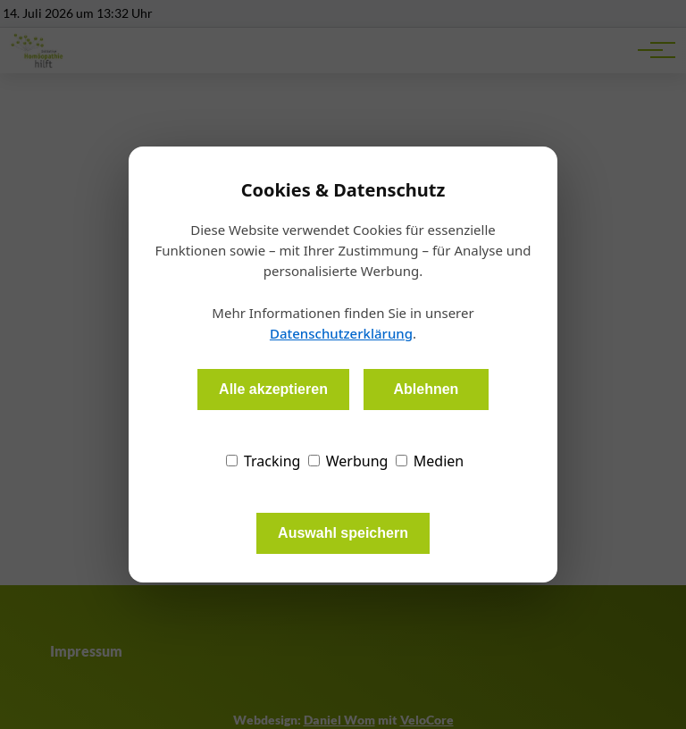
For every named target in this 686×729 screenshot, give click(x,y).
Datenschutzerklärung (341, 333)
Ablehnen (425, 389)
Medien (430, 461)
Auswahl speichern (343, 532)
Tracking (263, 461)
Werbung (348, 461)
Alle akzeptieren (273, 389)
